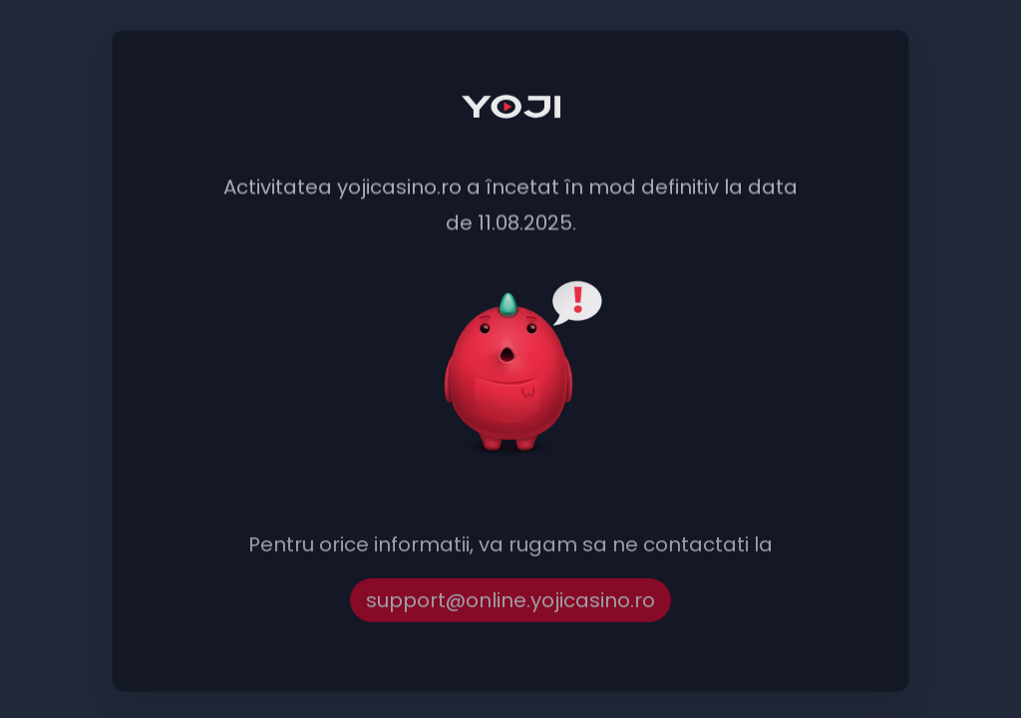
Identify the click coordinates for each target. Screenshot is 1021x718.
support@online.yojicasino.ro (510, 602)
